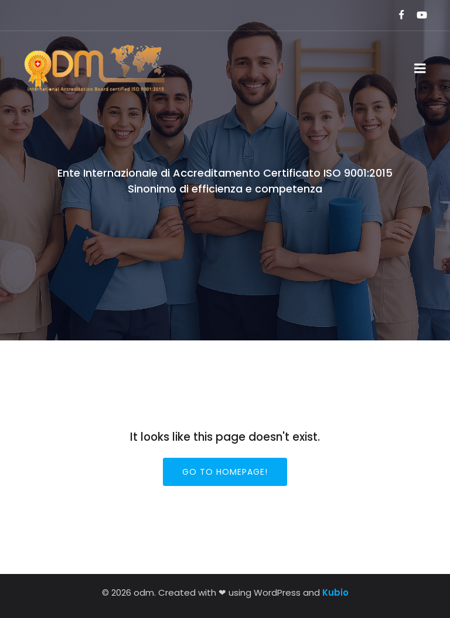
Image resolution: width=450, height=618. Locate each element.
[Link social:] (396, 15)
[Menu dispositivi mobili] (420, 69)
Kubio (335, 592)
